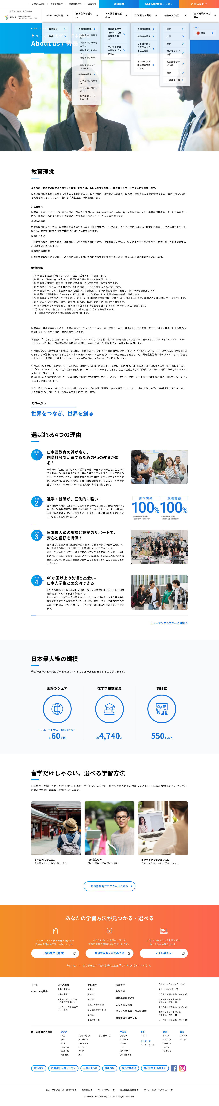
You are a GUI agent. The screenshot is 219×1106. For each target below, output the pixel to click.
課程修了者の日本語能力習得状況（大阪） (169, 1013)
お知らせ (120, 991)
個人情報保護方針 (128, 1089)
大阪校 (91, 994)
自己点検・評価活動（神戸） (171, 1019)
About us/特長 (54, 15)
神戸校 (91, 999)
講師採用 (92, 4)
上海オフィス (94, 1019)
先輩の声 (120, 984)
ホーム (34, 984)
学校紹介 (92, 984)
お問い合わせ (199, 4)
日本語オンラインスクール (170, 984)
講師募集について (125, 997)
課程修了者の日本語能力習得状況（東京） (169, 1000)
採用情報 (86, 1089)
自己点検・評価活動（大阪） (171, 1007)
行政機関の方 (75, 4)
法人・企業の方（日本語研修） (132, 1011)
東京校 (91, 989)
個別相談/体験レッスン (159, 4)
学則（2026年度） (167, 989)
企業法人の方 (38, 4)
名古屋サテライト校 (97, 1009)
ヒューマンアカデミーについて (60, 1089)
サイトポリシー (105, 1089)
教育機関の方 (57, 4)
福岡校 (91, 1014)
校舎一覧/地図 (171, 15)
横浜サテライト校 (96, 1004)
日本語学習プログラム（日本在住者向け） (68, 1000)
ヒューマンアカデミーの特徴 (167, 623)
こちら (114, 965)
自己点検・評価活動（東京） (171, 994)
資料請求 (119, 4)
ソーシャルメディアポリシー (157, 1089)
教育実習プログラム (126, 1017)
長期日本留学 (64, 989)
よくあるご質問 (124, 1004)
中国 (63, 1035)
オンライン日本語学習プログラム (68, 1008)
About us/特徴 (39, 991)
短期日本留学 (64, 994)
